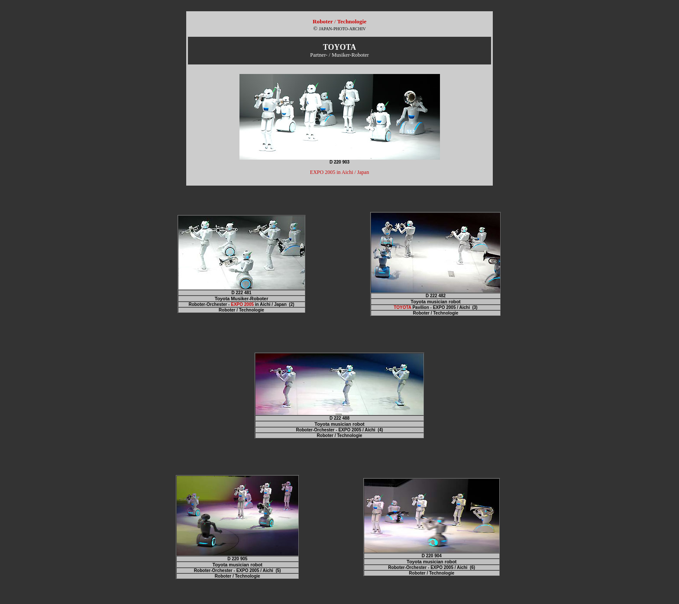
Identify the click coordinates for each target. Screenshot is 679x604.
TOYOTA (402, 307)
